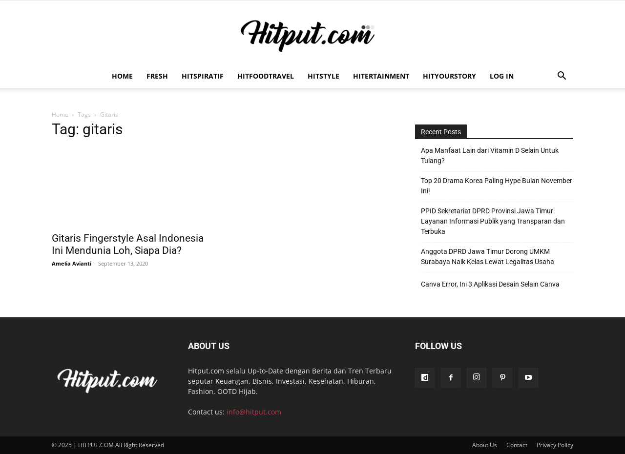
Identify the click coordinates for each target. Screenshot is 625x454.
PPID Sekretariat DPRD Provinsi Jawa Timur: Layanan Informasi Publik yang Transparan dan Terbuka (493, 221)
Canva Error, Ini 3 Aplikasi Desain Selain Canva (490, 284)
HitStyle (323, 76)
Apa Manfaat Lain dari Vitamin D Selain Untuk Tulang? (490, 155)
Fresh (157, 76)
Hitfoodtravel (265, 76)
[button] (561, 77)
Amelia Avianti (71, 263)
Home (122, 76)
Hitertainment (381, 76)
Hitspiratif (203, 76)
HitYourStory (449, 76)
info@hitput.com (254, 411)
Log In (502, 76)
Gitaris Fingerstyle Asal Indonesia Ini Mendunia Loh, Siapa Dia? (128, 244)
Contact (516, 445)
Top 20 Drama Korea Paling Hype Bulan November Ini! (496, 186)
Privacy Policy (555, 445)
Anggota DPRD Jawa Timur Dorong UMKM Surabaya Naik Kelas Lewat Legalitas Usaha (487, 257)
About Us (484, 445)
